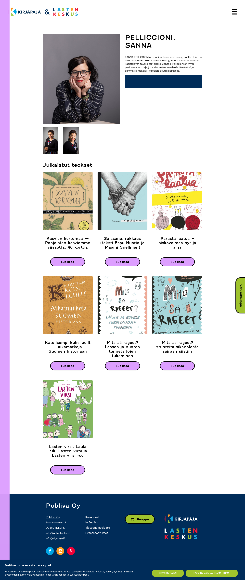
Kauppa (140, 519)
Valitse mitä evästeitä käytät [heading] (28, 565)
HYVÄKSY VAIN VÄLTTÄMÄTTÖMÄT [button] (212, 573)
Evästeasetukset (96, 533)
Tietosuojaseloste (97, 528)
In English (91, 522)
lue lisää (67, 262)
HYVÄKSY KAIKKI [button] (167, 573)
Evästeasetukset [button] (79, 574)
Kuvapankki (93, 517)
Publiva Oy (53, 517)
